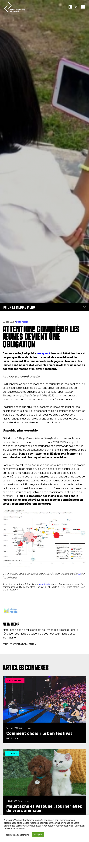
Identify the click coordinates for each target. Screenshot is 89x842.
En (70, 7)
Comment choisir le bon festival (39, 733)
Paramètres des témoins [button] (17, 834)
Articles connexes (26, 667)
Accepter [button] (38, 834)
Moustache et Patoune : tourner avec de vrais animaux (44, 808)
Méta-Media (22, 322)
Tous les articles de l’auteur (18, 644)
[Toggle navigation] (83, 7)
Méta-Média (44, 584)
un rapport (43, 353)
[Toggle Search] (76, 7)
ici (79, 573)
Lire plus (11, 738)
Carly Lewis (25, 728)
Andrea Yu (24, 801)
